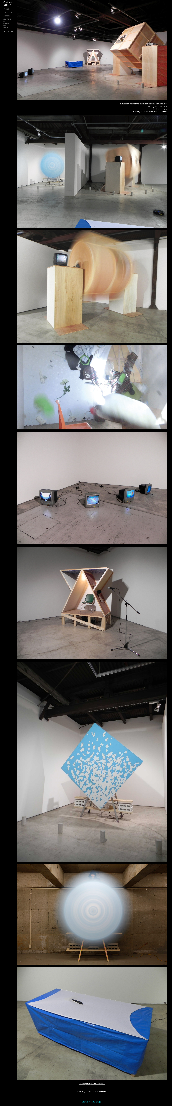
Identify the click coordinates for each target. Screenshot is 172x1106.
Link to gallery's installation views (91, 1091)
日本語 (6, 9)
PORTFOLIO (7, 23)
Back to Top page (91, 1101)
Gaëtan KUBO (8, 4)
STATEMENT (7, 19)
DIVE (4, 26)
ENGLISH (7, 12)
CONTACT (6, 28)
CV (4, 21)
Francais (6, 16)
